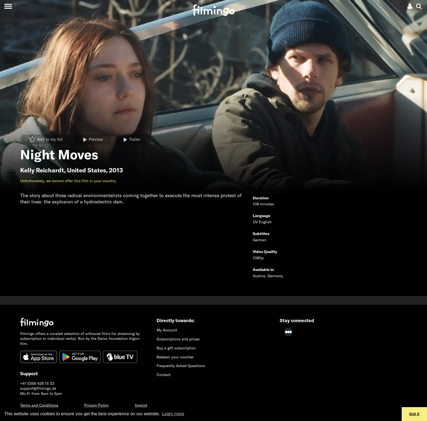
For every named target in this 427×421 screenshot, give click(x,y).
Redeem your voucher (175, 357)
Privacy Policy (96, 405)
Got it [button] (414, 414)
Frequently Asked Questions (181, 365)
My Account (167, 330)
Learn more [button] (173, 413)
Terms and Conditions (39, 405)
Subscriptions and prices (178, 339)
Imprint (141, 405)
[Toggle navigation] (8, 6)
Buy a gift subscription (176, 348)
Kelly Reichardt (42, 170)
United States (86, 170)
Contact (163, 374)
